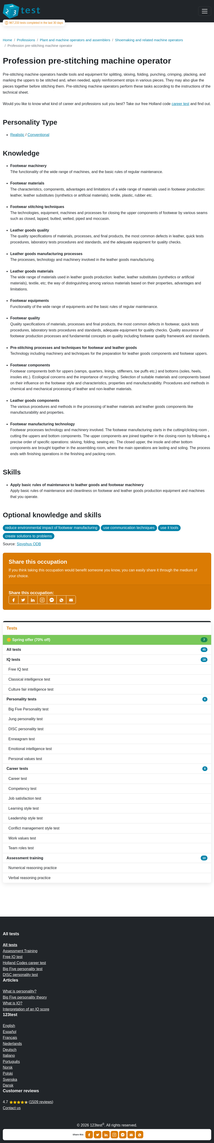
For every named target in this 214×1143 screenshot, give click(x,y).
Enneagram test (21, 739)
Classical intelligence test (29, 679)
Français (10, 1038)
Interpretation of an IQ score (26, 1009)
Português (11, 1062)
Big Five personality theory (25, 997)
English (9, 1026)
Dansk (8, 1085)
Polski (8, 1073)
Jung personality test (25, 719)
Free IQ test (18, 669)
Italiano (9, 1056)
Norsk (8, 1067)
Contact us (12, 1108)
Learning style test (23, 808)
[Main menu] (204, 11)
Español (9, 1032)
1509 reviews (41, 1102)
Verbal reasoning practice (29, 878)
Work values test (22, 838)
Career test (17, 779)
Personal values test (25, 759)
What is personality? (19, 991)
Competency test (22, 789)
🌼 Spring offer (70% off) (107, 639)
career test (180, 104)
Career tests (107, 768)
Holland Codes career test (24, 963)
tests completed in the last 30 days (34, 23)
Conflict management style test (34, 828)
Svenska (10, 1080)
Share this (78, 1134)
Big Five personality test (22, 969)
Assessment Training (20, 951)
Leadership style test (25, 818)
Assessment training (107, 858)
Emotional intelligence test (30, 749)
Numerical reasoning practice (32, 868)
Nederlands (12, 1044)
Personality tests (107, 699)
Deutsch (10, 1050)
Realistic (17, 135)
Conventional (38, 135)
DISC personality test (25, 729)
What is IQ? (12, 1003)
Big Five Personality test (28, 709)
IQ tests (107, 659)
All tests (107, 649)
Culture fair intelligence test (30, 689)
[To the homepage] (21, 11)
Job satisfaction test (24, 798)
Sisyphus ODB (29, 544)
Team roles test (21, 848)
